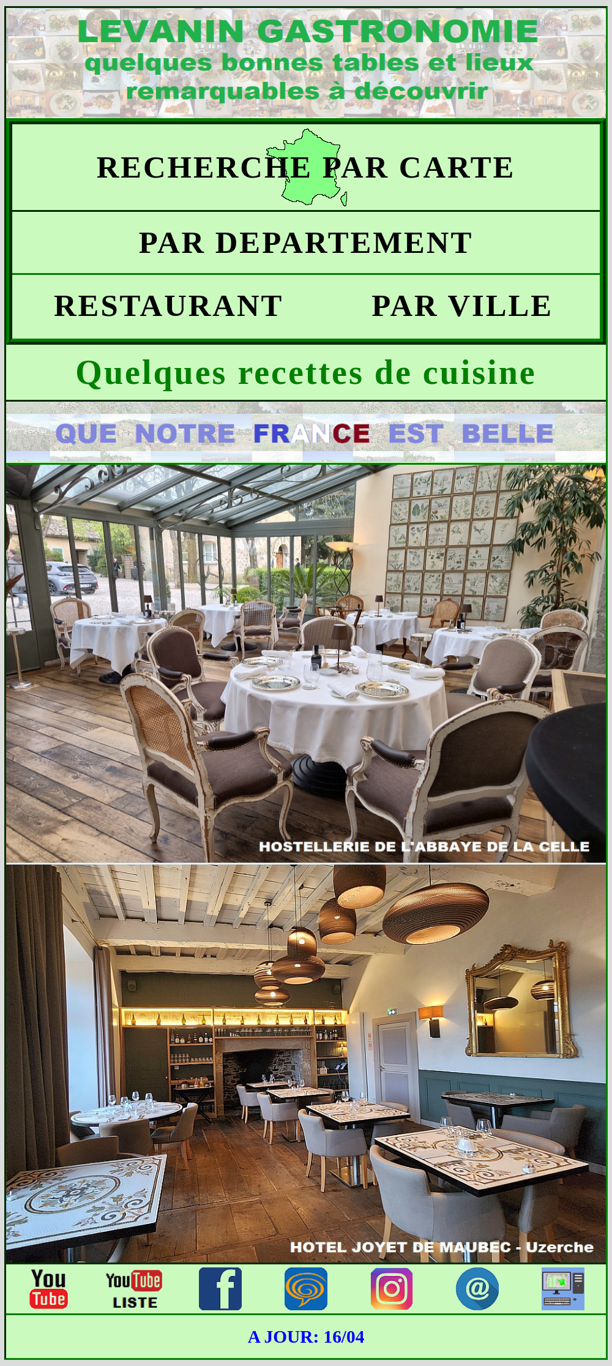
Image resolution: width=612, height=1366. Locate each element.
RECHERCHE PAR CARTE (306, 167)
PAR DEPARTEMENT (306, 242)
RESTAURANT (159, 305)
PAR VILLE (453, 305)
